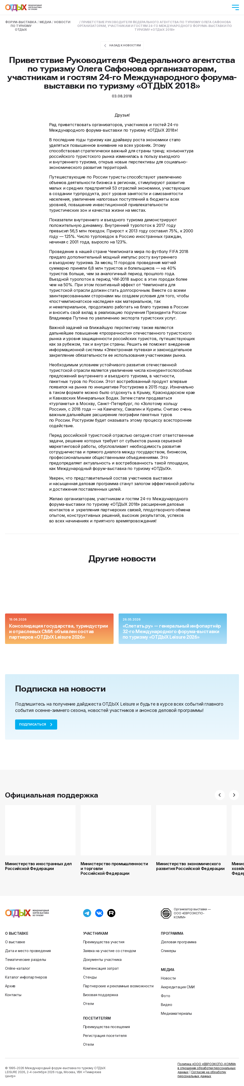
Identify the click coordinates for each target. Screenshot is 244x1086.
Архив (10, 986)
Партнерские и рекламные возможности (118, 986)
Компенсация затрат (101, 968)
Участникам (95, 933)
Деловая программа (178, 942)
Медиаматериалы (176, 1013)
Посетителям (97, 1018)
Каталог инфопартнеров (26, 977)
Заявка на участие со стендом (109, 951)
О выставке (16, 933)
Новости (168, 978)
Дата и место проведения (28, 951)
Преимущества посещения (106, 1027)
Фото (165, 996)
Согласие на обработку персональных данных (202, 1074)
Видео (166, 1004)
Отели (88, 1003)
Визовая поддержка (100, 995)
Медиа (167, 969)
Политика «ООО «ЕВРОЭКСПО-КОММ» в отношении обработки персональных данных (207, 1068)
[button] (220, 795)
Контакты (13, 995)
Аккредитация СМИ (177, 987)
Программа (172, 933)
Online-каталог (17, 968)
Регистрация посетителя (105, 1035)
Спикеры (168, 951)
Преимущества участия (103, 942)
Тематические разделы (25, 959)
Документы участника (102, 959)
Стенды (90, 977)
